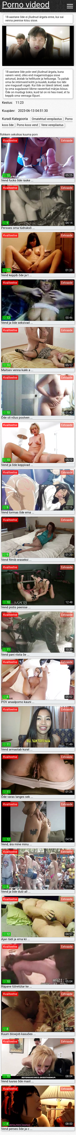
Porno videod (25, 5)
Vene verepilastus (52, 125)
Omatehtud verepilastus (47, 119)
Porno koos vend (27, 125)
